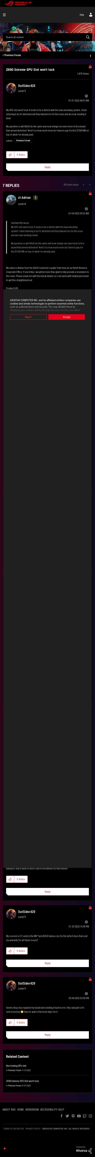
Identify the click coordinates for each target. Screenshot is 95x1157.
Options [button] (90, 55)
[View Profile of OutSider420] (26, 86)
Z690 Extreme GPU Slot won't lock (22, 1081)
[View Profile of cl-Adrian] (24, 198)
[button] (10, 154)
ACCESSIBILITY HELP (52, 1109)
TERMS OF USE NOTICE (13, 1128)
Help (82, 14)
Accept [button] (68, 317)
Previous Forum (12, 55)
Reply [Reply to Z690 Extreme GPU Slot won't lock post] (48, 167)
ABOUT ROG (9, 1109)
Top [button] (4, 1148)
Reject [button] (26, 317)
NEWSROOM (32, 1109)
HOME (20, 1109)
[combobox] (47, 37)
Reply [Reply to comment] (48, 891)
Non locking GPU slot (16, 1065)
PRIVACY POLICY (33, 1128)
